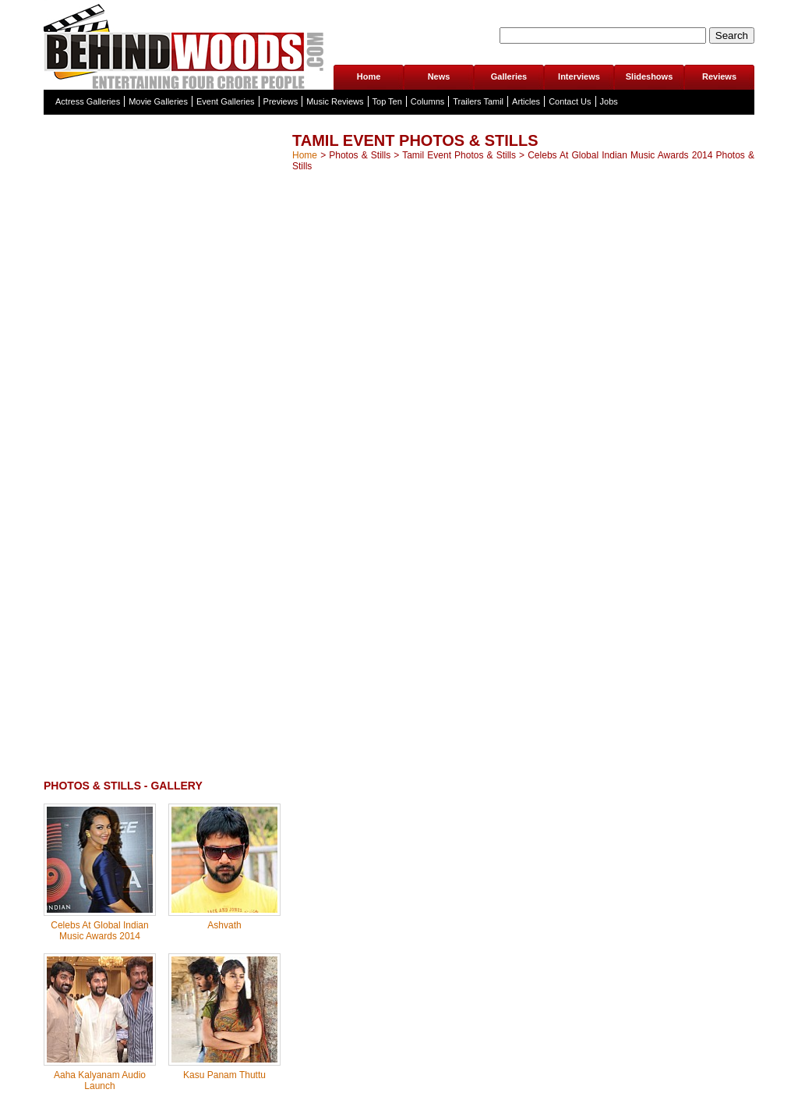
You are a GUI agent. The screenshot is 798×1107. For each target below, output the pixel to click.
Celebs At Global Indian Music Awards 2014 (99, 931)
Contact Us (570, 101)
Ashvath (224, 925)
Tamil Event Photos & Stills (459, 155)
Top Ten (387, 101)
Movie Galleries (158, 101)
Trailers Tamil (478, 101)
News (439, 76)
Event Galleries (225, 101)
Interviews (579, 76)
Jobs (609, 101)
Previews (280, 101)
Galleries (509, 76)
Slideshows (649, 76)
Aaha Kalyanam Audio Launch (100, 1080)
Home (369, 76)
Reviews (719, 76)
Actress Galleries (87, 101)
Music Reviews (334, 101)
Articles (526, 101)
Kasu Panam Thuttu (224, 1075)
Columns (427, 101)
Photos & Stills (359, 155)
